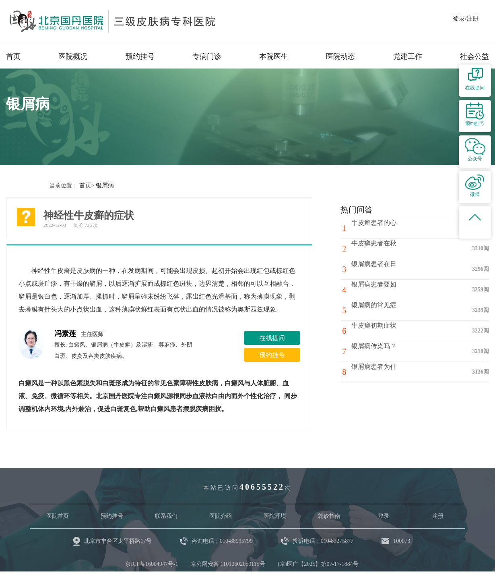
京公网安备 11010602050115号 (228, 564)
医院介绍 (220, 516)
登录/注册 (466, 18)
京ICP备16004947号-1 (151, 564)
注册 (437, 516)
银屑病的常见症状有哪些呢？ (397, 309)
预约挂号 (140, 56)
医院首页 (57, 516)
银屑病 (103, 185)
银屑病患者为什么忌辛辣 (390, 371)
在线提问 (272, 337)
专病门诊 (206, 56)
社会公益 (474, 56)
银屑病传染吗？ (377, 350)
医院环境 (275, 516)
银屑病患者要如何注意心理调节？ (397, 292)
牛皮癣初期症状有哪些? (389, 330)
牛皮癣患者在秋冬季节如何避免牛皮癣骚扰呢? (400, 251)
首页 (13, 56)
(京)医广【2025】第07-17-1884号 (318, 564)
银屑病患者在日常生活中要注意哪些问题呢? (400, 272)
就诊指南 (329, 516)
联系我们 (166, 516)
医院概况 (72, 56)
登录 (383, 516)
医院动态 (340, 56)
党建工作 (407, 56)
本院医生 (273, 56)
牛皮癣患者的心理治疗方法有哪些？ (400, 231)
